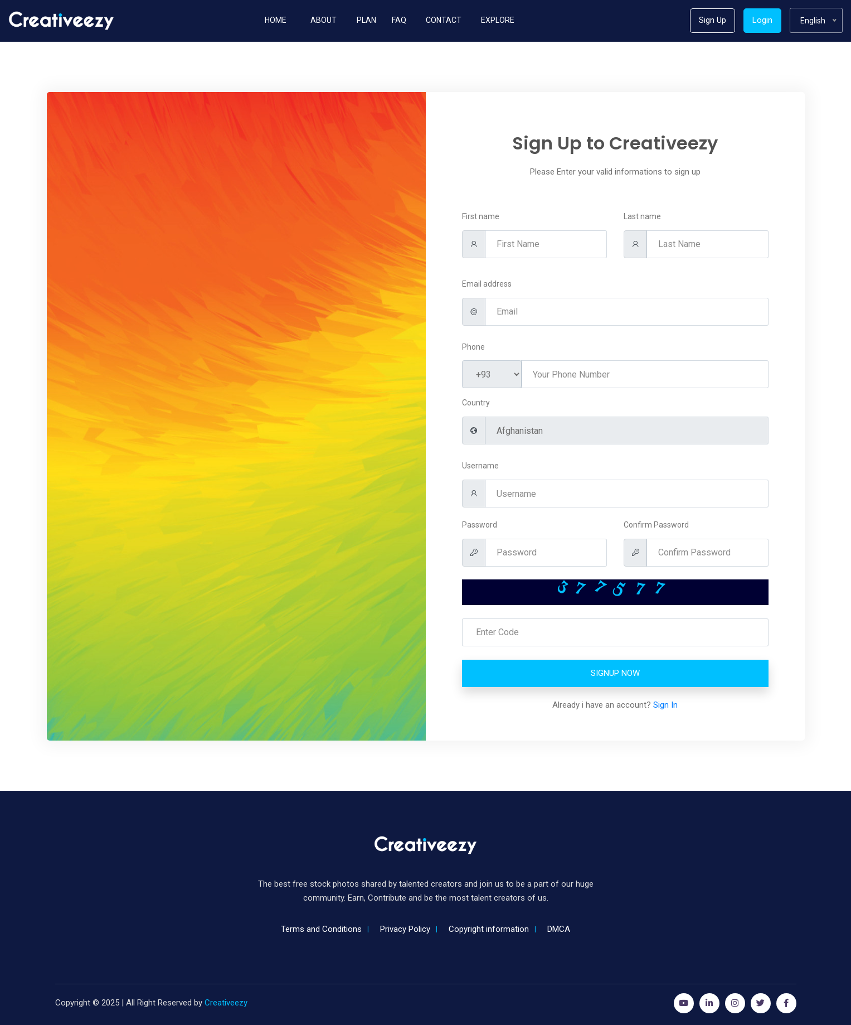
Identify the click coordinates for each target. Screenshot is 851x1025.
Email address (487, 283)
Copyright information (489, 929)
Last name (642, 216)
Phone (473, 346)
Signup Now (615, 673)
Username (480, 465)
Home (275, 20)
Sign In (665, 705)
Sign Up (712, 20)
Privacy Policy (405, 929)
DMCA (558, 929)
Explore (497, 20)
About (323, 20)
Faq (399, 20)
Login (762, 20)
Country (476, 402)
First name (480, 216)
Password (479, 524)
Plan (366, 20)
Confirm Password (656, 524)
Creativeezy (226, 1003)
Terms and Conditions (321, 929)
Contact (443, 20)
